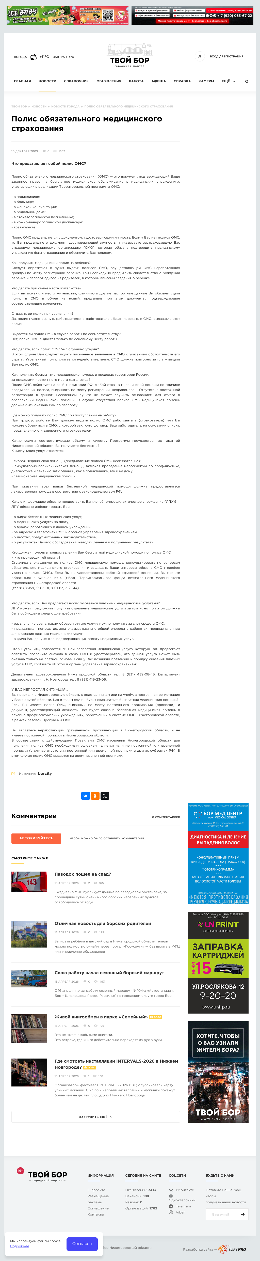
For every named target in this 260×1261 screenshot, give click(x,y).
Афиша (158, 81)
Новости (47, 81)
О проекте (96, 1190)
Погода (20, 57)
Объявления (108, 81)
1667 (62, 151)
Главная (22, 81)
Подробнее (19, 1246)
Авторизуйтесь (36, 838)
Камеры (206, 81)
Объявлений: (140, 1190)
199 (101, 932)
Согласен (82, 1244)
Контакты (96, 1214)
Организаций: (141, 1208)
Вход (214, 56)
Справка (182, 81)
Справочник (76, 81)
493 (102, 982)
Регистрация (232, 56)
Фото (157, 1017)
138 (101, 1076)
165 (101, 883)
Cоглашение (98, 1208)
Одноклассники (182, 1200)
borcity (45, 774)
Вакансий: (137, 1196)
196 (101, 1026)
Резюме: (133, 1202)
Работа (136, 81)
